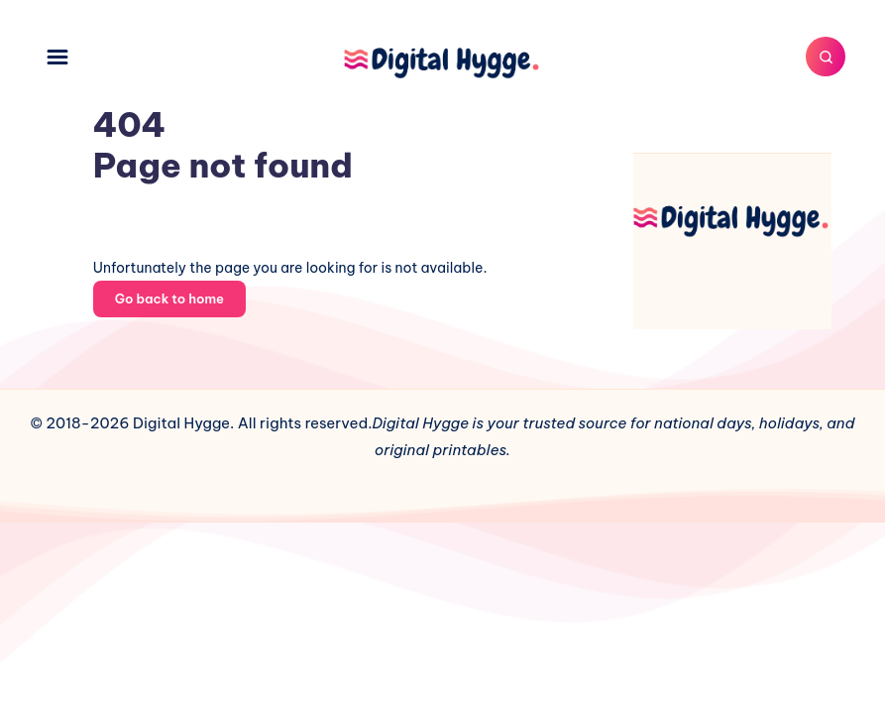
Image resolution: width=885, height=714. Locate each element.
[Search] (825, 56)
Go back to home (169, 298)
